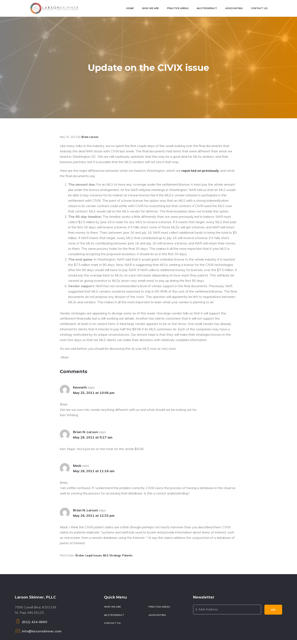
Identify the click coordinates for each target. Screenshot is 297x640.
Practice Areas (159, 567)
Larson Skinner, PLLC (46, 627)
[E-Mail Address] (227, 570)
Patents (127, 515)
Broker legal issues (88, 515)
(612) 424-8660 (31, 582)
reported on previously (200, 131)
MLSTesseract (114, 575)
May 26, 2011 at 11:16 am (93, 431)
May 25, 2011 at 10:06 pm (93, 353)
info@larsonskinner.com (38, 591)
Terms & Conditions (94, 627)
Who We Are (112, 567)
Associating (157, 575)
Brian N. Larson (85, 392)
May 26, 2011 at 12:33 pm (93, 476)
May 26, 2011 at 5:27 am (92, 397)
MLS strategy (112, 515)
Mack (77, 426)
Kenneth (80, 348)
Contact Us (112, 583)
